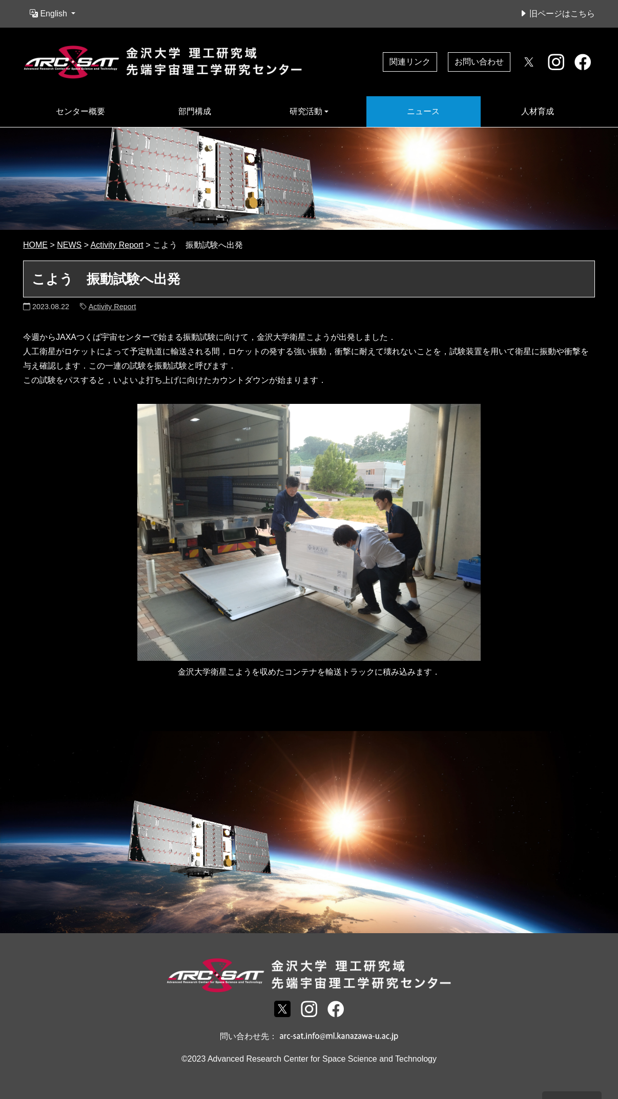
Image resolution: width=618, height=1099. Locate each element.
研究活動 (306, 111)
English (49, 13)
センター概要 (80, 111)
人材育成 (537, 111)
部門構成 (194, 111)
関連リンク (409, 61)
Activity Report (112, 307)
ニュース (423, 111)
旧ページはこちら (557, 13)
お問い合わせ (479, 61)
